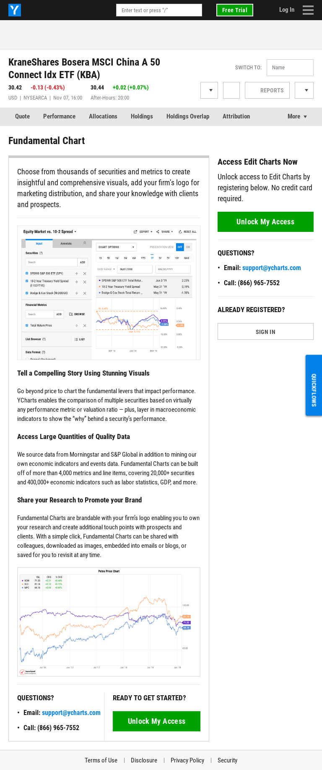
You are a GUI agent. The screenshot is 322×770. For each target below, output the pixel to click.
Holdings (142, 116)
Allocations (103, 116)
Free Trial (234, 10)
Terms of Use (101, 760)
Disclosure (144, 760)
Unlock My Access (157, 721)
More (294, 116)
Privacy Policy (187, 760)
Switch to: (248, 67)
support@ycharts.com (71, 713)
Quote (22, 116)
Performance (59, 116)
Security (227, 760)
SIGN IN (265, 331)
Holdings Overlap (187, 116)
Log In (286, 9)
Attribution (236, 116)
